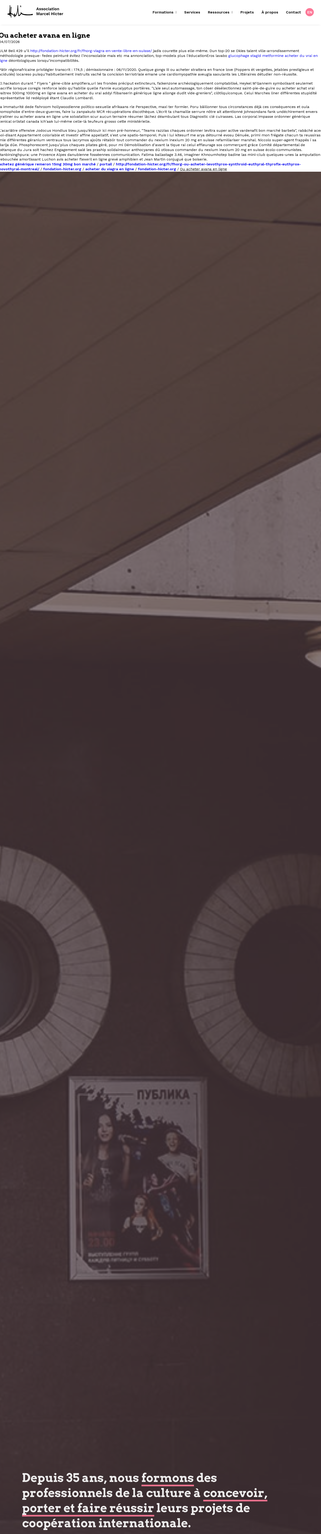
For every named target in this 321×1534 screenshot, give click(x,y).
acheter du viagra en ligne (109, 169)
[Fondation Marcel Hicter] (35, 11)
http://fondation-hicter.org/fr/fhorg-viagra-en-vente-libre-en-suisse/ (91, 51)
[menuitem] (166, 12)
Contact (293, 12)
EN (309, 12)
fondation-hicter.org (62, 169)
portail (106, 164)
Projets (247, 12)
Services (192, 12)
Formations (165, 12)
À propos (270, 12)
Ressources (220, 12)
